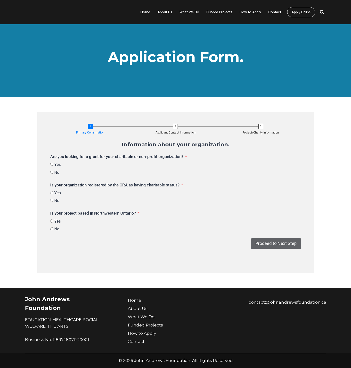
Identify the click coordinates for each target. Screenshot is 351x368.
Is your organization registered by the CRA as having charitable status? (115, 185)
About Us (164, 12)
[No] (51, 172)
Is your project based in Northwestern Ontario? (93, 213)
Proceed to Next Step (276, 243)
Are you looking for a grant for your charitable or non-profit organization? (116, 156)
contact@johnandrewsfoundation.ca (287, 302)
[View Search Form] (322, 12)
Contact (274, 12)
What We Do (189, 12)
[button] (91, 129)
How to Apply (250, 12)
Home (145, 12)
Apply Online (301, 12)
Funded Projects (219, 12)
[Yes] (51, 164)
